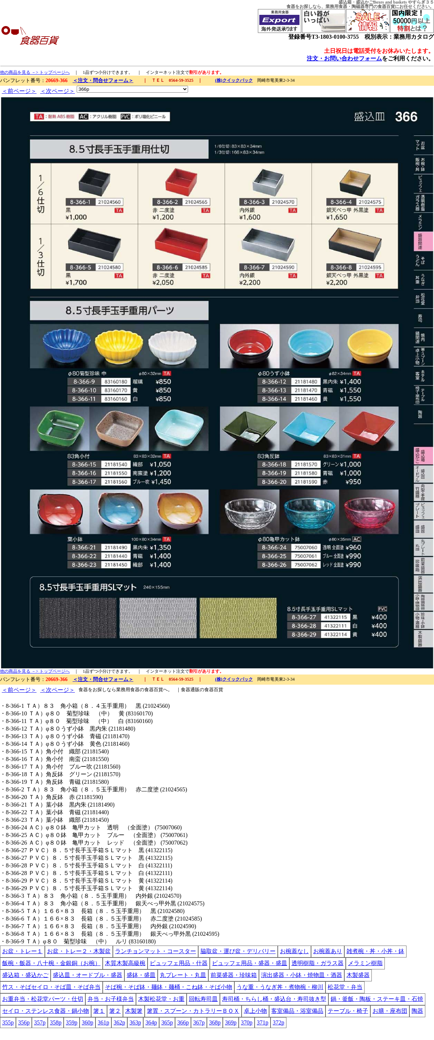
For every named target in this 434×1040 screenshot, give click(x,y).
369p (231, 1022)
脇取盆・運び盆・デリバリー (238, 951)
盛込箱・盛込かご (25, 975)
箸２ (115, 1011)
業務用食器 (336, 6)
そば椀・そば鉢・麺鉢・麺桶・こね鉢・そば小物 (168, 987)
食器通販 (190, 689)
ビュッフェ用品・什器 (179, 963)
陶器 (417, 1011)
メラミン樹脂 (365, 963)
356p (24, 1022)
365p (167, 1022)
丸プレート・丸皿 (183, 975)
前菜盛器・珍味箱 (233, 975)
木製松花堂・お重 (161, 999)
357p (40, 1022)
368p (215, 1022)
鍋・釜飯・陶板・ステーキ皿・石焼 (377, 999)
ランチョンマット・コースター (155, 951)
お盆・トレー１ (22, 951)
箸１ (99, 1011)
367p (199, 1022)
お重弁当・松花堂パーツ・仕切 (42, 999)
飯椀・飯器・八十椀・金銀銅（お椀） (51, 963)
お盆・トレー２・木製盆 (79, 951)
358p (55, 1022)
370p (246, 1022)
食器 (290, 6)
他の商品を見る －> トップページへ (35, 72)
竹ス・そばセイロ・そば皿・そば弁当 (51, 987)
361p (103, 1022)
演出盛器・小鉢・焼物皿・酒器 (301, 975)
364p (151, 1022)
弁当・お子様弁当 (111, 999)
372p (278, 1022)
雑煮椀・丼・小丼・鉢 (375, 951)
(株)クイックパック (234, 80)
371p (262, 1022)
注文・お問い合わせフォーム (344, 58)
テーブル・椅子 (348, 1011)
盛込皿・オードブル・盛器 (87, 975)
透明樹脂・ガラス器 (318, 963)
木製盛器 (358, 975)
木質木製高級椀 (125, 963)
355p (8, 1022)
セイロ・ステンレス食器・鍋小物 (45, 1011)
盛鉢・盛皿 (141, 975)
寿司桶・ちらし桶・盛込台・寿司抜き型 (274, 999)
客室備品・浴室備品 (297, 1011)
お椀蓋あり (327, 951)
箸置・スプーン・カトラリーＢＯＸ (193, 1011)
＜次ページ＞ (57, 91)
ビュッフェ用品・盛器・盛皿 (249, 963)
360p (87, 1022)
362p (119, 1022)
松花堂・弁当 (345, 987)
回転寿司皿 (203, 999)
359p (71, 1022)
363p (135, 1022)
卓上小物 (255, 1011)
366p (183, 1022)
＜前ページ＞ (19, 91)
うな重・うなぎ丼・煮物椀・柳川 (280, 987)
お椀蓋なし (294, 951)
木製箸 (133, 1011)
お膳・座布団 (390, 1011)
